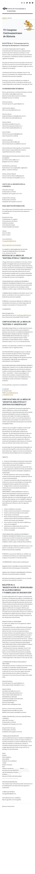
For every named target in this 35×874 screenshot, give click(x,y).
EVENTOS (4, 18)
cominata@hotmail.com (12, 393)
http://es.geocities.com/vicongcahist (11, 245)
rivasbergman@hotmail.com (23, 315)
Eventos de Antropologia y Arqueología (14, 10)
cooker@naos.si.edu (7, 394)
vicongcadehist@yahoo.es (9, 241)
